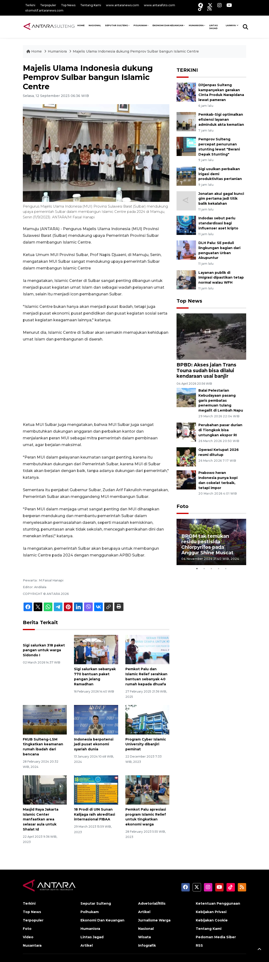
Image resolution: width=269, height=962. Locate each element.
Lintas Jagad (213, 27)
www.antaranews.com (122, 5)
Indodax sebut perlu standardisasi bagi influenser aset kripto (218, 223)
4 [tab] (218, 568)
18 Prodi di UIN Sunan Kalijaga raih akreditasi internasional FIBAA (94, 814)
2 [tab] (204, 568)
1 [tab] (197, 568)
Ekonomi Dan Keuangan (168, 25)
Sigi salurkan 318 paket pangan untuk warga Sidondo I (44, 650)
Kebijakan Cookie (212, 920)
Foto (183, 506)
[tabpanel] (211, 542)
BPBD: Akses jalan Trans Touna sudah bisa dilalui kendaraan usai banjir (206, 370)
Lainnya (231, 25)
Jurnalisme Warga (154, 920)
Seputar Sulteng (116, 25)
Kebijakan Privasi (211, 912)
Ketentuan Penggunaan (218, 903)
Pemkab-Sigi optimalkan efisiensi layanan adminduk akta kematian (221, 119)
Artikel (86, 945)
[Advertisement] (96, 382)
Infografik (147, 945)
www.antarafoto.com (159, 5)
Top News (68, 5)
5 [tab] (225, 568)
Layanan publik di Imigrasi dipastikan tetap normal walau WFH (221, 277)
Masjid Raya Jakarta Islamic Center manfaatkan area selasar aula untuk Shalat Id (40, 819)
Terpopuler (48, 5)
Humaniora (196, 25)
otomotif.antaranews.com (44, 10)
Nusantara (32, 945)
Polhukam (140, 25)
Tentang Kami (90, 5)
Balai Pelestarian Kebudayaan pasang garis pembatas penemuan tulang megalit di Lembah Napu (220, 400)
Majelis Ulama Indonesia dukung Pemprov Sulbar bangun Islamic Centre (136, 51)
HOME (81, 25)
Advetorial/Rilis (151, 903)
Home (34, 51)
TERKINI (187, 70)
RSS (199, 945)
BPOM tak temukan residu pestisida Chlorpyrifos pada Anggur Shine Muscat (207, 544)
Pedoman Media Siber (216, 937)
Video (28, 937)
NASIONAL (95, 25)
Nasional (146, 928)
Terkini (30, 5)
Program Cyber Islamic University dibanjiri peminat (145, 744)
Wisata (144, 937)
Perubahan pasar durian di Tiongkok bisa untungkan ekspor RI (220, 430)
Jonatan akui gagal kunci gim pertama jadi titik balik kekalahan (221, 198)
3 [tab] (211, 568)
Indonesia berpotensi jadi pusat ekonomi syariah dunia (93, 744)
